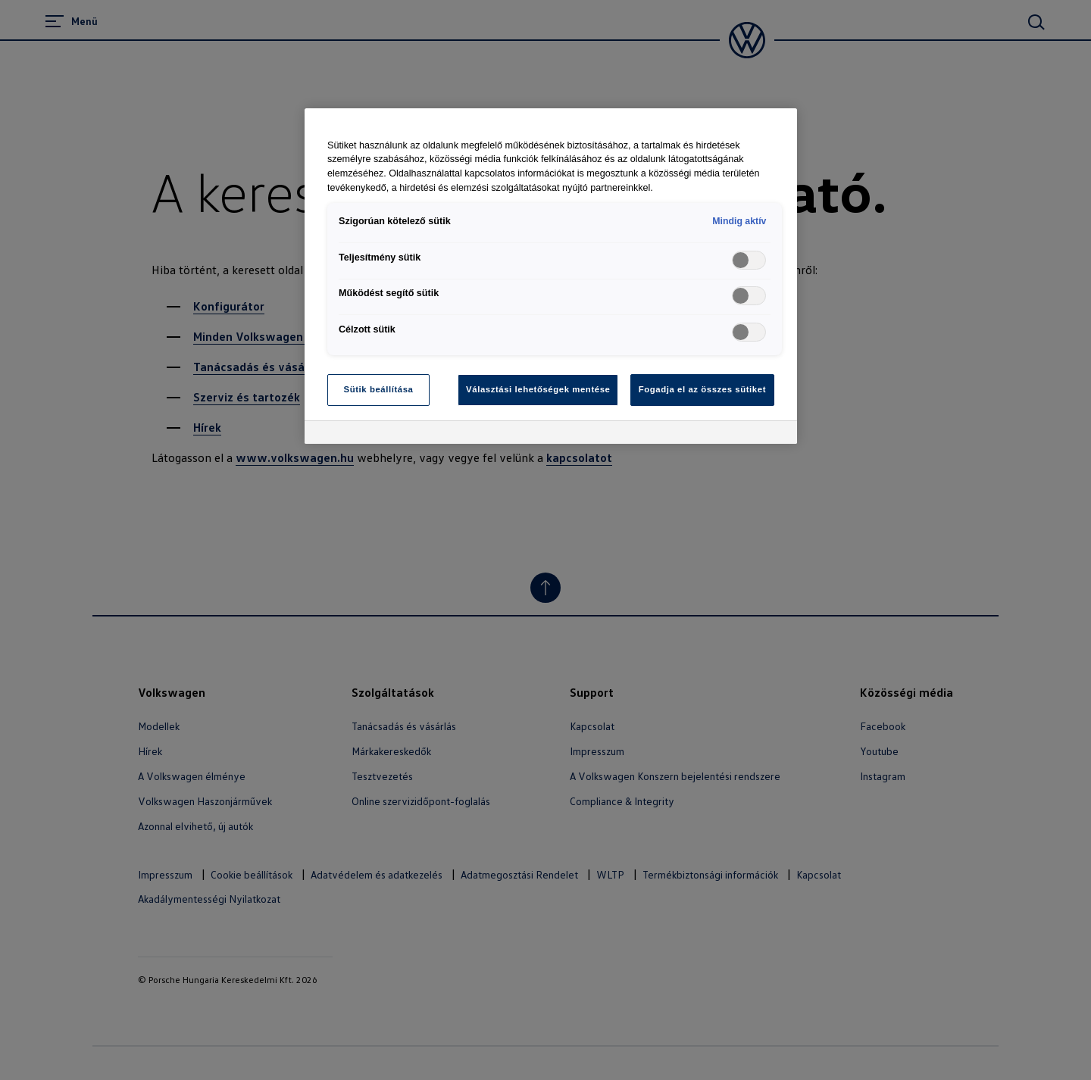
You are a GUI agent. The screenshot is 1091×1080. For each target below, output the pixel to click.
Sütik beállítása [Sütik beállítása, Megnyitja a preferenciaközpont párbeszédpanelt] (379, 389)
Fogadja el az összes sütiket (702, 389)
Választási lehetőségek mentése (538, 389)
